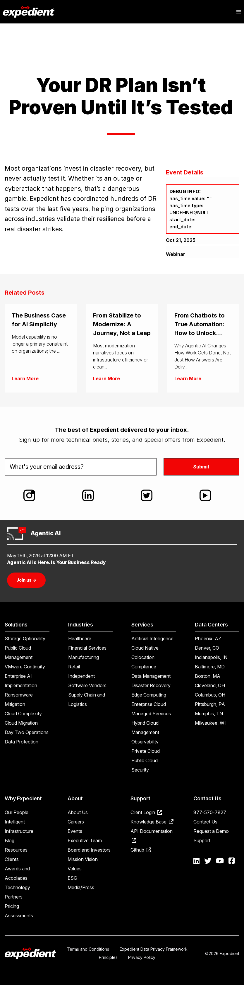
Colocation (142, 657)
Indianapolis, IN (211, 657)
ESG (72, 878)
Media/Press (81, 887)
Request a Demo (211, 831)
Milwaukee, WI (210, 723)
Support (201, 840)
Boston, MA (207, 676)
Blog (9, 840)
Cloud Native (145, 648)
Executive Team (85, 840)
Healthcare (79, 638)
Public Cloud (144, 760)
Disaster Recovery (151, 685)
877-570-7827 (209, 812)
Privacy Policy (141, 957)
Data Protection (21, 742)
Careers (76, 822)
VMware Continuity (25, 667)
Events (75, 831)
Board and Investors (89, 850)
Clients (12, 859)
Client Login (146, 812)
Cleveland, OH (210, 685)
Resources (16, 850)
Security (140, 770)
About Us (78, 812)
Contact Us (205, 822)
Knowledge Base (151, 822)
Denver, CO (207, 648)
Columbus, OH (210, 695)
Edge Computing (148, 695)
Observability (145, 742)
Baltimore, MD (210, 667)
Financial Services (87, 648)
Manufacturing (83, 657)
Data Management (151, 676)
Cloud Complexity (23, 713)
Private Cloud (145, 751)
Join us (26, 580)
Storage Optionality (25, 638)
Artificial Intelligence (152, 638)
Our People (16, 812)
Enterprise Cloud (148, 704)
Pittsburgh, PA (210, 704)
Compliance (143, 667)
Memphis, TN (209, 713)
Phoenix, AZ (208, 638)
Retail (74, 667)
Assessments (19, 915)
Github (140, 850)
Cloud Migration (21, 723)
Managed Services (151, 713)
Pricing (12, 906)
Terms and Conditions (88, 949)
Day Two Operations (27, 732)
